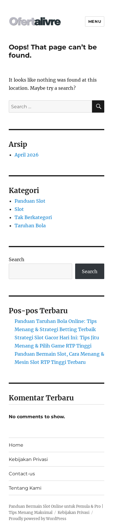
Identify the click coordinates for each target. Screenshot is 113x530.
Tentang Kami (25, 488)
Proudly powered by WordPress (37, 518)
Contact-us (22, 473)
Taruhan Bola (30, 225)
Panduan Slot (30, 201)
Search (16, 259)
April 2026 (27, 155)
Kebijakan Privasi (28, 459)
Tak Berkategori (33, 217)
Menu (94, 21)
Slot (19, 209)
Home (16, 445)
